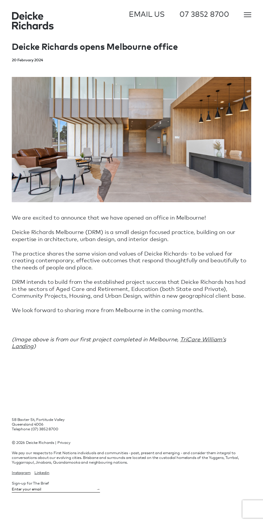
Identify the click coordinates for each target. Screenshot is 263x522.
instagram (21, 472)
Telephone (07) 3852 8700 (35, 429)
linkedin (41, 472)
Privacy (64, 442)
